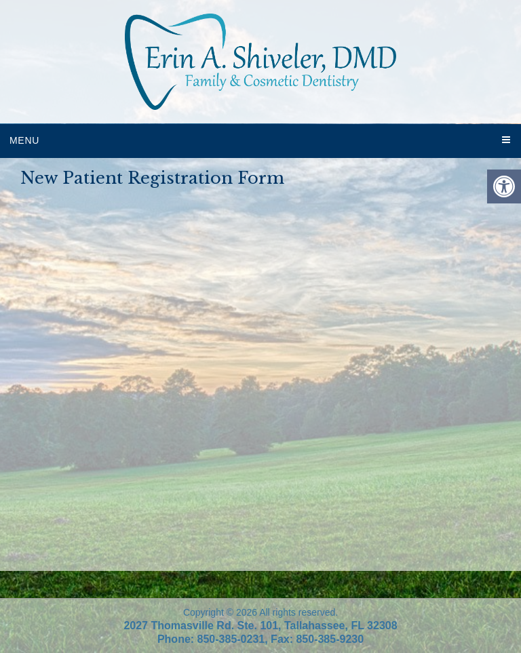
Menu (24, 140)
